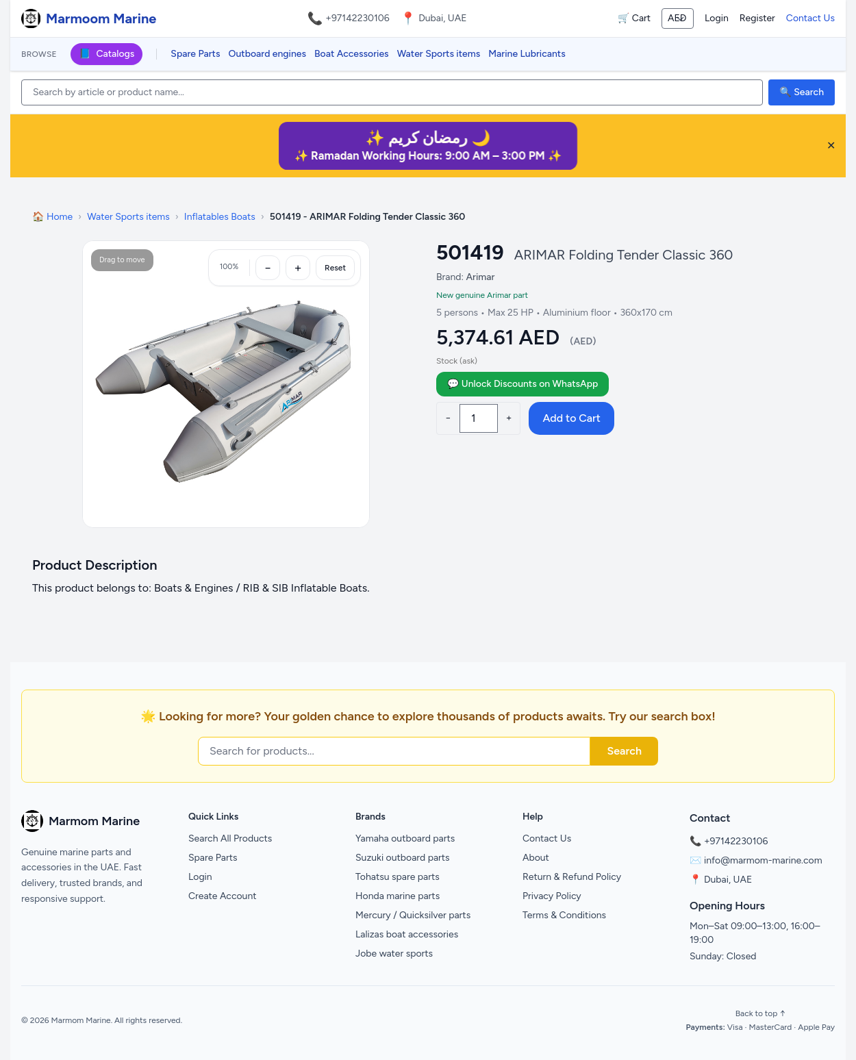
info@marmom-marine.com (763, 860)
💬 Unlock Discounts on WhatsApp (522, 384)
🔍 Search (801, 92)
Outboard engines (267, 54)
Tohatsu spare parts (397, 877)
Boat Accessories (351, 54)
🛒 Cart (634, 18)
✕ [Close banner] (831, 145)
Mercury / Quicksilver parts (412, 915)
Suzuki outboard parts (402, 857)
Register (757, 18)
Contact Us (810, 18)
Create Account (222, 896)
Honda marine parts (397, 896)
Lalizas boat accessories (406, 934)
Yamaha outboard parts (405, 838)
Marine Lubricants (527, 54)
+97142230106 (357, 18)
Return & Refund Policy (572, 877)
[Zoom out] (267, 267)
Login (717, 18)
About (536, 857)
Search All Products (230, 838)
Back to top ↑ (760, 1013)
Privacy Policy (552, 896)
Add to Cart (571, 418)
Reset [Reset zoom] (335, 268)
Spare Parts (195, 54)
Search (624, 750)
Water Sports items (439, 54)
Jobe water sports (394, 953)
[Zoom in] (298, 267)
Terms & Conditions (564, 915)
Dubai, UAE (728, 879)
